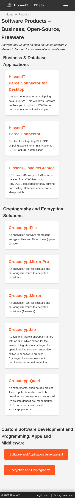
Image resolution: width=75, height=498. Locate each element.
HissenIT (17, 5)
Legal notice (42, 495)
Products (24, 14)
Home (9, 14)
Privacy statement (63, 495)
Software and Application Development (36, 454)
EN (43, 5)
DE (36, 5)
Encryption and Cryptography (29, 470)
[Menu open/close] (65, 5)
